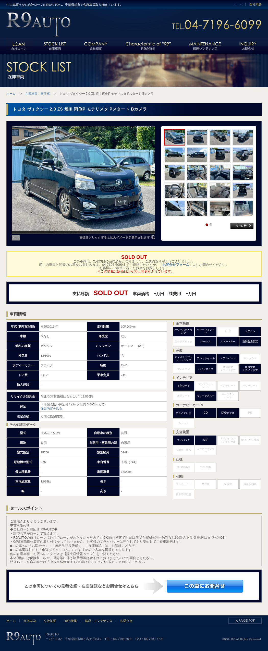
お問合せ (126, 621)
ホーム (11, 621)
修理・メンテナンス (98, 621)
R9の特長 (70, 621)
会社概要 (255, 4)
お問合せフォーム (176, 265)
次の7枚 (241, 226)
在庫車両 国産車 (37, 93)
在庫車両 (29, 621)
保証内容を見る (51, 408)
